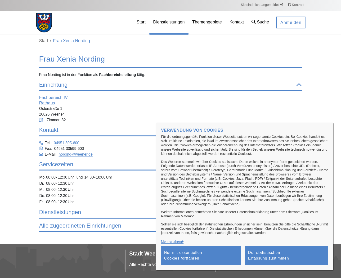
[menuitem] (141, 23)
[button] (260, 23)
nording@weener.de (76, 154)
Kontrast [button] (296, 5)
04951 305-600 (66, 143)
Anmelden (290, 22)
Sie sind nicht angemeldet (262, 5)
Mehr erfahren (171, 241)
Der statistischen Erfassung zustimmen (268, 255)
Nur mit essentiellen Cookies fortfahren (183, 255)
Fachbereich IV (53, 97)
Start (43, 40)
